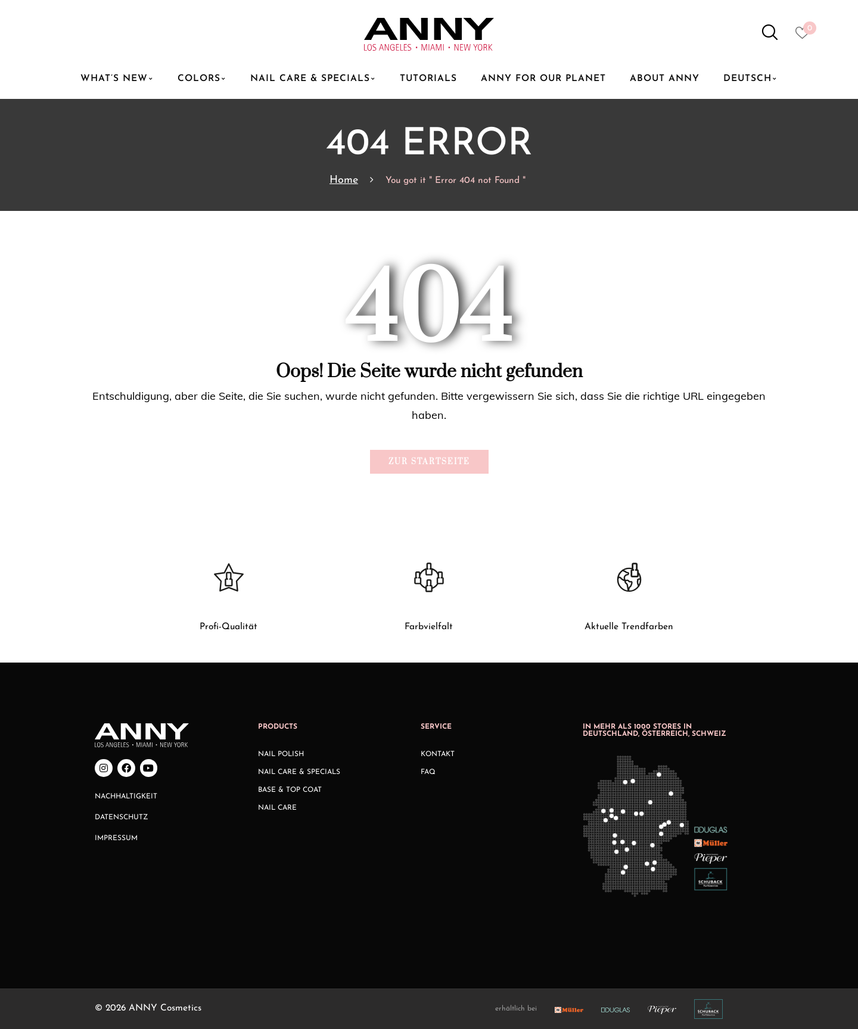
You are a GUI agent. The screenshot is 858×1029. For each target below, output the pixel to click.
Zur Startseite (429, 462)
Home (343, 180)
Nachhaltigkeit (126, 796)
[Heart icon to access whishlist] (805, 36)
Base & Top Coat (290, 790)
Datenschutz (121, 817)
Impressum (116, 838)
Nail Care (277, 808)
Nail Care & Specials (299, 772)
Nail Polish (281, 754)
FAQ (428, 772)
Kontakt (438, 754)
